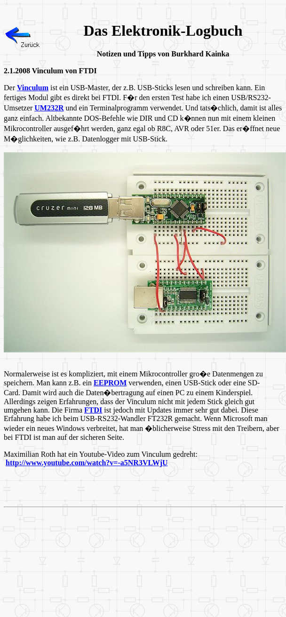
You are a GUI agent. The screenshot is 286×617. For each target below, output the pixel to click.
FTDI (93, 410)
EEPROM (110, 383)
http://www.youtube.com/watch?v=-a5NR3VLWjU (87, 463)
